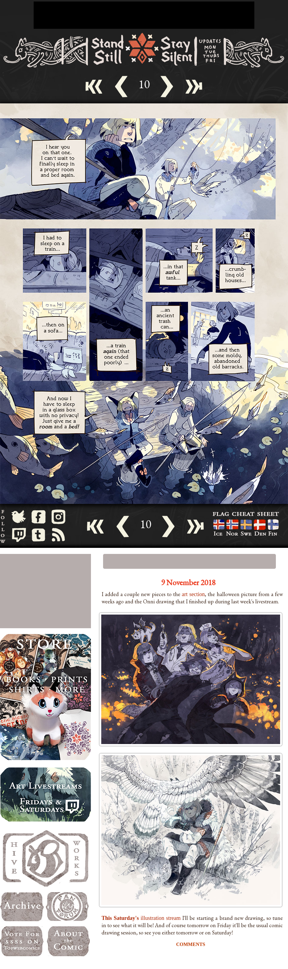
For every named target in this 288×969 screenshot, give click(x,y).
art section (193, 594)
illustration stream (141, 918)
